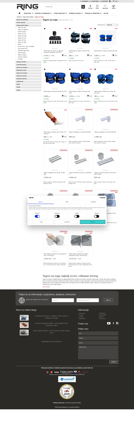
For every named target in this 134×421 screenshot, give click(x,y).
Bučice (20, 44)
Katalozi (101, 316)
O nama (81, 315)
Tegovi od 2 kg (22, 33)
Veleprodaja (82, 318)
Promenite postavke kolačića (73, 402)
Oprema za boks (75, 13)
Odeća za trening (21, 75)
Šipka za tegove (22, 55)
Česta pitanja (102, 315)
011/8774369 (94, 1)
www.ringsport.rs (63, 407)
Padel (18, 84)
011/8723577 (104, 1)
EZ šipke (20, 59)
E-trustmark (102, 318)
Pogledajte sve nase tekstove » (52, 341)
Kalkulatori (102, 313)
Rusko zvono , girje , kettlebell (26, 46)
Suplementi (20, 81)
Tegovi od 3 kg (22, 38)
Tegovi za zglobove (23, 29)
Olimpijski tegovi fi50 (23, 50)
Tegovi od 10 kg (22, 36)
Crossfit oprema (21, 64)
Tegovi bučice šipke (28, 17)
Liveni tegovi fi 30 (22, 48)
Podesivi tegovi (22, 31)
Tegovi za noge (22, 42)
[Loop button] (83, 7)
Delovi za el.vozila (22, 73)
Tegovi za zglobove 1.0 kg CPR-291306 (80, 132)
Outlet (18, 90)
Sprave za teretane (92, 13)
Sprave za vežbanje (42, 13)
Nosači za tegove (22, 57)
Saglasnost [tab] (40, 201)
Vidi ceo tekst (46, 286)
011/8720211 (85, 1)
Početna (19, 17)
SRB (117, 1)
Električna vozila (21, 70)
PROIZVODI (27, 13)
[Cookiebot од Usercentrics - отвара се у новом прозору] (97, 198)
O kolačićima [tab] (93, 201)
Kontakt (81, 316)
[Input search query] (62, 7)
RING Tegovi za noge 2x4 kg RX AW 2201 (105, 50)
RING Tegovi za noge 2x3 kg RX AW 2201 (55, 91)
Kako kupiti (82, 313)
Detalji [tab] (67, 201)
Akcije (105, 13)
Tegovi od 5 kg (22, 40)
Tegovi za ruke (22, 27)
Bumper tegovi (22, 52)
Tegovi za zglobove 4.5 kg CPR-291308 (105, 132)
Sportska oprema (22, 78)
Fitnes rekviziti (59, 13)
